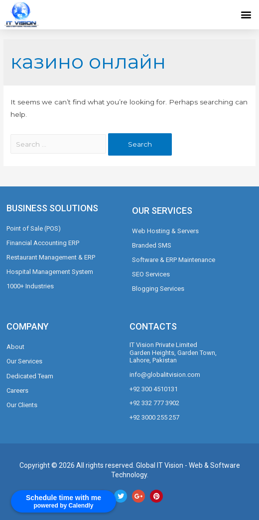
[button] (246, 14)
